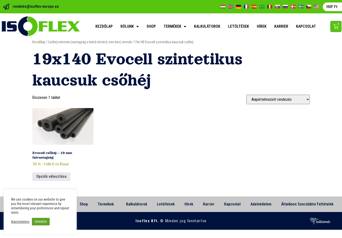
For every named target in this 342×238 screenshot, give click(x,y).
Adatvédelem (260, 204)
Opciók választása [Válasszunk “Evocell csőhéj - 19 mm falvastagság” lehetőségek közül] (51, 176)
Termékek (175, 26)
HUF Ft (331, 6)
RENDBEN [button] (41, 221)
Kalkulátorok (207, 26)
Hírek (262, 26)
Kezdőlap (104, 26)
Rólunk (129, 26)
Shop (151, 26)
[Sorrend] (278, 99)
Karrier (281, 26)
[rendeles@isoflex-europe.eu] (6, 7)
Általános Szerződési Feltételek (307, 204)
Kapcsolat (306, 26)
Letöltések (238, 26)
